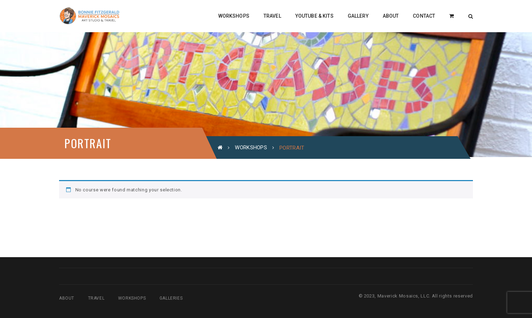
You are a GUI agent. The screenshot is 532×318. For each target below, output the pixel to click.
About (66, 298)
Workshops (251, 147)
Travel (96, 298)
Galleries (171, 298)
